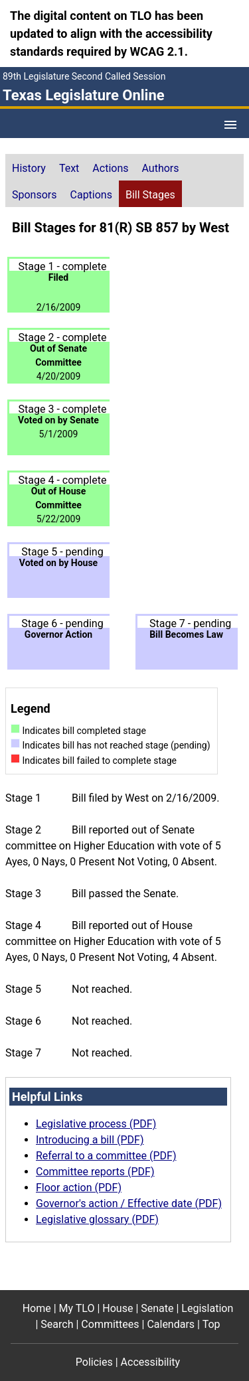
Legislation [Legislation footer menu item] (207, 1308)
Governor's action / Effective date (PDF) (129, 1203)
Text (69, 168)
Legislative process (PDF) (96, 1124)
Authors (160, 168)
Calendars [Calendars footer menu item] (171, 1324)
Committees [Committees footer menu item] (110, 1324)
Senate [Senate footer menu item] (157, 1308)
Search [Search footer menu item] (57, 1324)
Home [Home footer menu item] (37, 1308)
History (29, 168)
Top (211, 1324)
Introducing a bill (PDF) (90, 1139)
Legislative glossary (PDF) (97, 1219)
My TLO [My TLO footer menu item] (77, 1308)
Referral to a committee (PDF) (106, 1155)
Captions (91, 194)
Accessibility (151, 1362)
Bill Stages (150, 194)
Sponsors (34, 194)
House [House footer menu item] (117, 1308)
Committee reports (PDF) (95, 1171)
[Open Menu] (230, 124)
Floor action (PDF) (79, 1187)
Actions (110, 168)
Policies (94, 1362)
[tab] (28, 167)
